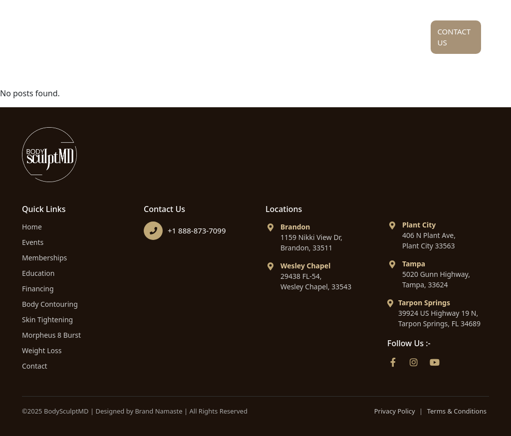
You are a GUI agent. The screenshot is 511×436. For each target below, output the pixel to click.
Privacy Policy (394, 411)
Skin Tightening (47, 319)
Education (308, 34)
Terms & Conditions (457, 411)
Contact (34, 366)
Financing (382, 34)
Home (116, 34)
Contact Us (454, 37)
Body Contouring (50, 304)
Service (236, 39)
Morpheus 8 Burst (51, 335)
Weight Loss (41, 350)
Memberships (44, 257)
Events (32, 242)
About (171, 39)
